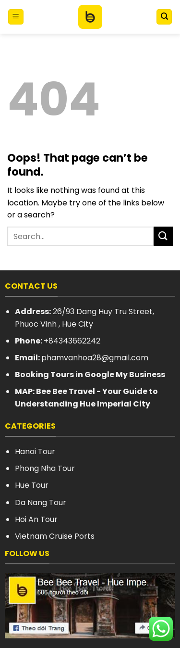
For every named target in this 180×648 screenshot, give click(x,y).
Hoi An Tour (36, 519)
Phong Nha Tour (45, 468)
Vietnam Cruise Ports (55, 536)
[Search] (164, 17)
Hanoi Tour (35, 451)
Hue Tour (31, 485)
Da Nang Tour (40, 502)
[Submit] (163, 236)
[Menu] (16, 17)
